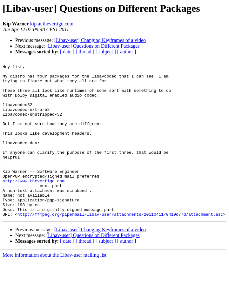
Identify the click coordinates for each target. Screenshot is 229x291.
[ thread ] (85, 51)
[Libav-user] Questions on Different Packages (93, 46)
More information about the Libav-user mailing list (54, 285)
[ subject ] (106, 51)
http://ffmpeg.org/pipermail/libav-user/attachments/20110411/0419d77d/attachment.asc (120, 244)
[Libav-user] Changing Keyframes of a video (100, 40)
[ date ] (67, 51)
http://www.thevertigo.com (33, 204)
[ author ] (126, 51)
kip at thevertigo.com (51, 23)
